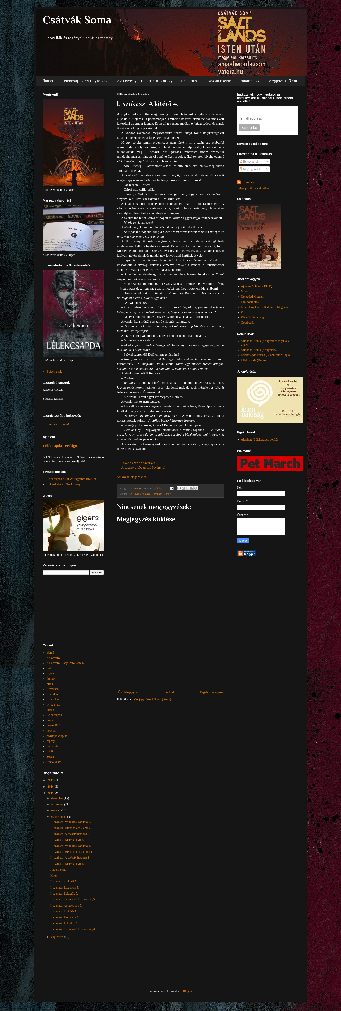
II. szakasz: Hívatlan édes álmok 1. (71, 851)
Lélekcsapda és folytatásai (85, 80)
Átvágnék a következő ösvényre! (143, 467)
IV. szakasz (53, 704)
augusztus (57, 937)
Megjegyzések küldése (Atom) (152, 699)
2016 (51, 786)
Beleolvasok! (55, 371)
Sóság (50, 756)
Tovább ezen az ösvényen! (139, 463)
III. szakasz (54, 699)
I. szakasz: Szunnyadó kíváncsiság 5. (73, 899)
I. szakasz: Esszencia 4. (64, 917)
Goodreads (247, 322)
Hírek (53, 875)
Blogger (188, 991)
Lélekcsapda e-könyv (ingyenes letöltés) (71, 479)
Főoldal (46, 80)
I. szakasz (157, 493)
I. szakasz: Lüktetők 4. (64, 923)
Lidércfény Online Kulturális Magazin (264, 307)
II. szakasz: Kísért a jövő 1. (67, 863)
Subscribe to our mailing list (262, 110)
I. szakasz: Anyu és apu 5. (66, 905)
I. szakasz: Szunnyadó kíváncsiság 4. (73, 929)
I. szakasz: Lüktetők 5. (64, 893)
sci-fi (50, 751)
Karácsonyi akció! (53, 389)
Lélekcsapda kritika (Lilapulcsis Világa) (265, 355)
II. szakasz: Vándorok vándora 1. (70, 846)
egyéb (50, 673)
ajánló (50, 652)
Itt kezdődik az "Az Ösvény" (64, 484)
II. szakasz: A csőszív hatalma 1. (70, 857)
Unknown (247, 182)
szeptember (58, 816)
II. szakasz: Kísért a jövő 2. (67, 839)
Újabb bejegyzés (128, 692)
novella (51, 730)
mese (50, 720)
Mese (244, 291)
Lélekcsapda (54, 715)
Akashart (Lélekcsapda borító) (259, 439)
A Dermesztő (58, 869)
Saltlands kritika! (53, 398)
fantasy (146, 493)
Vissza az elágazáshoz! (132, 477)
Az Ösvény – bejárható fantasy (145, 80)
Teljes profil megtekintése (253, 188)
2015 (51, 792)
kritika (51, 710)
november (57, 804)
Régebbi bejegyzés (211, 692)
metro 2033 (54, 725)
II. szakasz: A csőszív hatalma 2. (70, 834)
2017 (51, 780)
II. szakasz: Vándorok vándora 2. (70, 821)
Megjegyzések (250, 169)
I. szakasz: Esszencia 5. (64, 887)
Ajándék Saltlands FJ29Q (256, 286)
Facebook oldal (250, 302)
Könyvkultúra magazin (255, 317)
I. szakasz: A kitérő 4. (63, 911)
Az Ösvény (135, 493)
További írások (218, 80)
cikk (49, 668)
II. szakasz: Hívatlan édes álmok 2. (71, 828)
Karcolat (246, 312)
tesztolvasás (54, 762)
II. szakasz (53, 694)
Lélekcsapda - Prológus (60, 446)
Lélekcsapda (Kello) (253, 360)
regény (167, 493)
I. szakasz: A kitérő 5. (63, 881)
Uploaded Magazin (252, 296)
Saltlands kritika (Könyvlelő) (259, 350)
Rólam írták (249, 80)
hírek (50, 684)
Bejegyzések (249, 161)
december (57, 798)
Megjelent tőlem (282, 80)
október (56, 810)
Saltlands (189, 80)
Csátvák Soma (77, 20)
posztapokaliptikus (58, 736)
